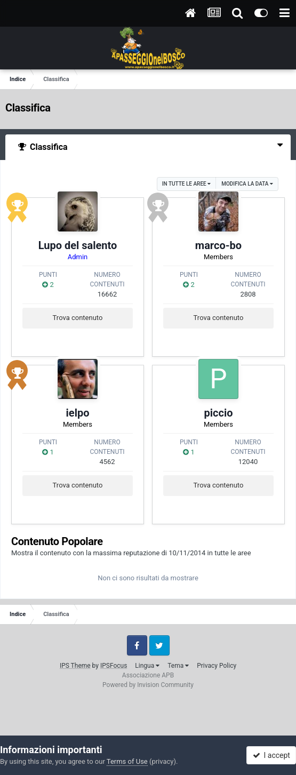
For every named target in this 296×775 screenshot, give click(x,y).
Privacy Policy (216, 665)
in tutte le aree (186, 184)
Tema (178, 665)
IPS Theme (75, 665)
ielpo (78, 412)
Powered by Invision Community (148, 685)
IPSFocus (113, 665)
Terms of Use (127, 761)
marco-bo (218, 245)
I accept (271, 755)
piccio (218, 412)
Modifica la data (247, 184)
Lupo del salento (77, 245)
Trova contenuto (78, 318)
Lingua (147, 665)
